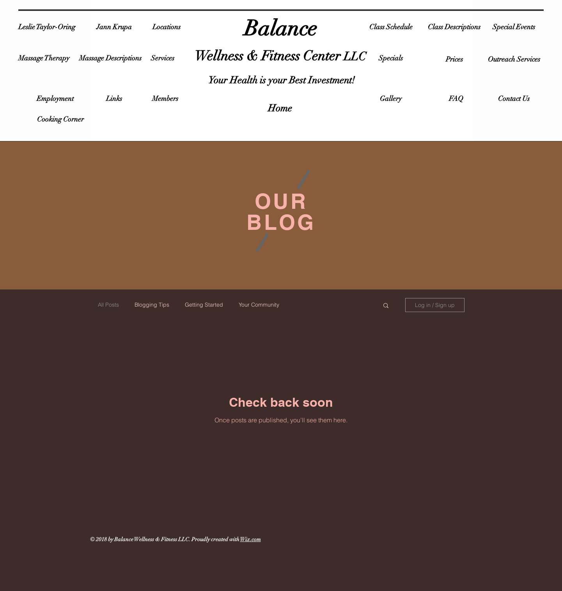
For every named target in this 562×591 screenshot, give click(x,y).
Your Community (259, 304)
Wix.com (250, 539)
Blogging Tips (152, 304)
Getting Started (204, 304)
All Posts (108, 304)
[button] (386, 306)
